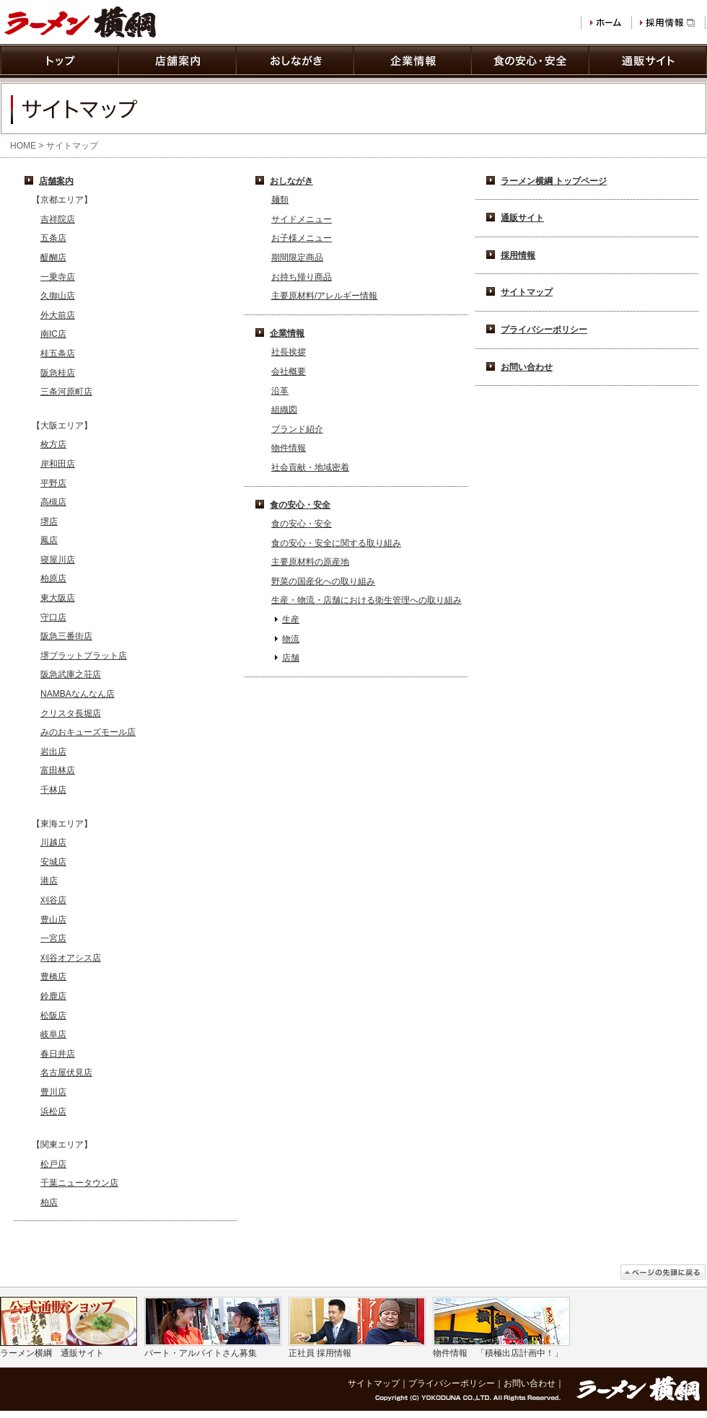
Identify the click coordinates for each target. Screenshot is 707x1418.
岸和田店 (57, 464)
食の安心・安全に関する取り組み (336, 543)
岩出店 (53, 752)
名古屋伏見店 (66, 1072)
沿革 (280, 391)
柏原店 (53, 578)
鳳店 (49, 540)
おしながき (291, 181)
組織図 (284, 410)
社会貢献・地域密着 (310, 467)
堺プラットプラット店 (83, 656)
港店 (49, 881)
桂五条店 (57, 353)
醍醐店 (53, 257)
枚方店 (53, 444)
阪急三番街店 (66, 636)
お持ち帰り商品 (301, 277)
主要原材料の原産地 (310, 562)
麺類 (280, 200)
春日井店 (57, 1054)
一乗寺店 (57, 277)
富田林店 (57, 770)
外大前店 (57, 315)
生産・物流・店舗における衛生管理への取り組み (366, 600)
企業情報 (287, 333)
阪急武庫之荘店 (70, 674)
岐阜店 (53, 1034)
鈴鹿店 (53, 996)
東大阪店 (57, 598)
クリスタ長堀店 (70, 713)
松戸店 (53, 1164)
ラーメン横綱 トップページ (554, 181)
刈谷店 (53, 900)
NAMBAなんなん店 (77, 694)
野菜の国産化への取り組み (323, 581)
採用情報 (518, 255)
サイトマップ (527, 292)
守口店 (53, 617)
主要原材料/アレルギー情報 (324, 296)
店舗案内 (56, 181)
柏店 (49, 1202)
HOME (23, 146)
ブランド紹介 (297, 429)
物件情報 (288, 448)
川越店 (53, 842)
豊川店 (53, 1092)
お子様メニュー (301, 238)
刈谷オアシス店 (70, 958)
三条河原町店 (66, 392)
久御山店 (57, 296)
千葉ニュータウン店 (79, 1183)
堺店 (49, 521)
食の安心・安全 (300, 505)
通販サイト (522, 218)
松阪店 (53, 1015)
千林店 (53, 790)
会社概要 (288, 371)
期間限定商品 (297, 257)
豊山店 (53, 920)
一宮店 (53, 938)
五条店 (53, 238)
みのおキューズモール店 (88, 732)
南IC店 (53, 334)
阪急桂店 (57, 373)
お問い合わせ (527, 367)
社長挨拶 (288, 352)
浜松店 (53, 1111)
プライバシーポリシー (544, 330)
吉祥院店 (57, 219)
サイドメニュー (301, 219)
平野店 (53, 483)
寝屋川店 (57, 560)
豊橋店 (53, 977)
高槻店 (53, 502)
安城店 (53, 862)
